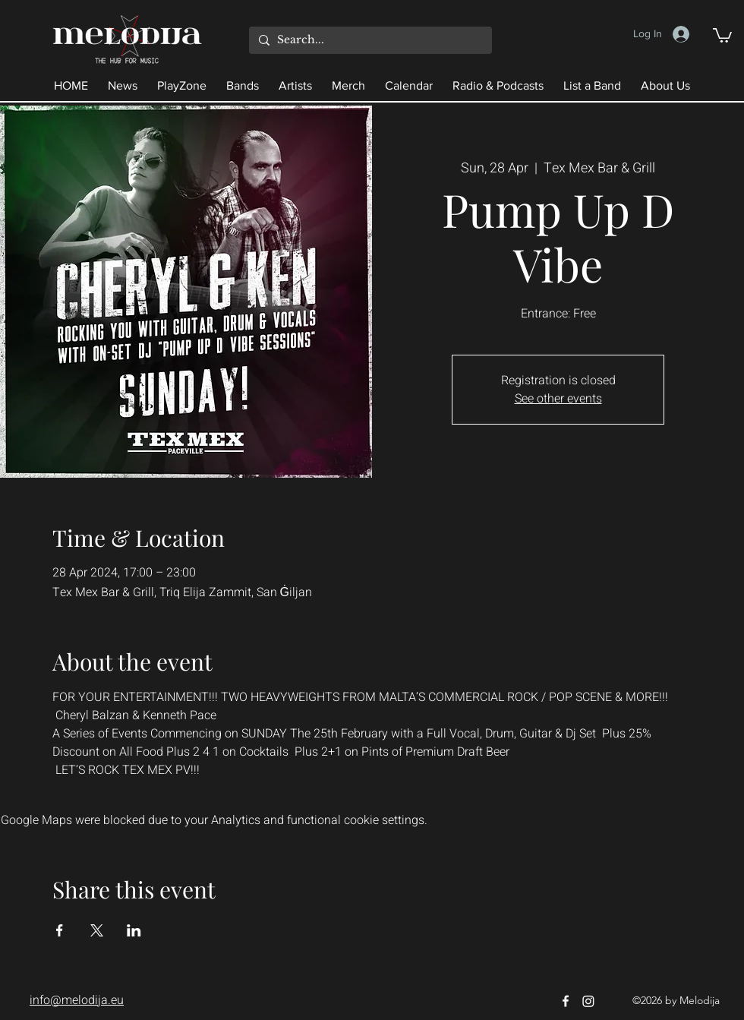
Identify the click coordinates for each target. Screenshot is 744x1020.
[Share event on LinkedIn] (134, 930)
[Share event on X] (97, 930)
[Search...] (368, 40)
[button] (722, 35)
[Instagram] (588, 1001)
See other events (558, 399)
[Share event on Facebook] (59, 930)
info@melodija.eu (77, 1000)
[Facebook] (565, 1001)
